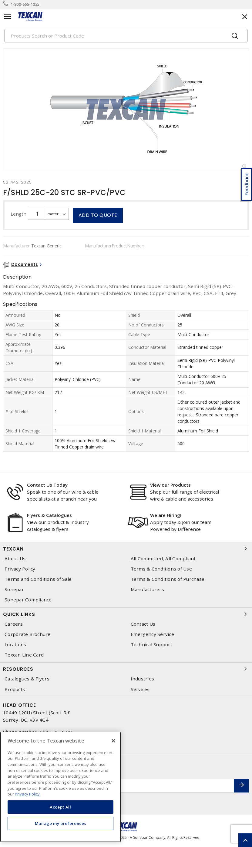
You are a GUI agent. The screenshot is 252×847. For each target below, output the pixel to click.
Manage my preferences (60, 823)
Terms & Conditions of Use (161, 569)
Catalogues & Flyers (27, 679)
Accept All (60, 807)
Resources (126, 669)
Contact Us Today (47, 485)
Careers (14, 624)
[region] (60, 787)
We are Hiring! (165, 515)
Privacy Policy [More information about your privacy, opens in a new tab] (27, 794)
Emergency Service (152, 634)
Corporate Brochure (28, 634)
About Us (15, 558)
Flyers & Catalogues (49, 515)
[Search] (126, 35)
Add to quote (98, 215)
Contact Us (143, 624)
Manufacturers (147, 589)
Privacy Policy (20, 569)
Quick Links (126, 614)
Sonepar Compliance (28, 600)
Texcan (126, 548)
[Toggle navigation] (7, 16)
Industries (142, 679)
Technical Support (151, 644)
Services (140, 689)
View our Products (170, 485)
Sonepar (14, 589)
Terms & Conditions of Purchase (168, 579)
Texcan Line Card (24, 655)
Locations (15, 644)
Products (15, 689)
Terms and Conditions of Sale (38, 579)
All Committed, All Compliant (163, 558)
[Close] (113, 740)
